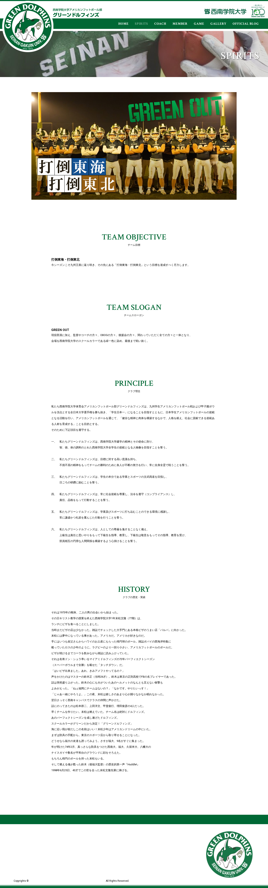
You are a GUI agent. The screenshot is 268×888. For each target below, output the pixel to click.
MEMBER (180, 24)
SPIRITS (141, 24)
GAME (199, 24)
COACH (160, 24)
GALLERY (218, 24)
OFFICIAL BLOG (246, 24)
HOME (123, 24)
